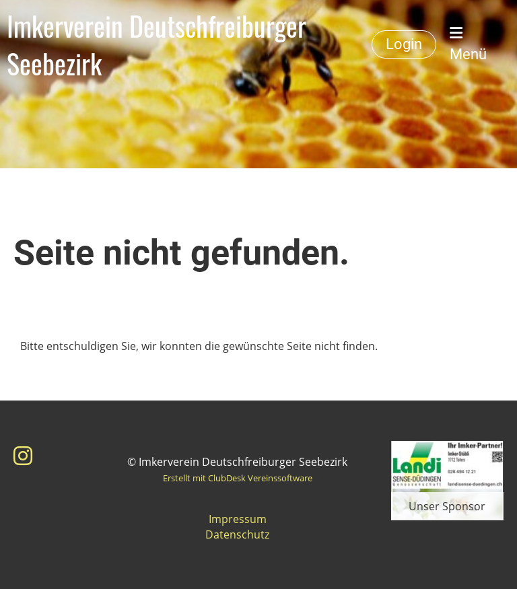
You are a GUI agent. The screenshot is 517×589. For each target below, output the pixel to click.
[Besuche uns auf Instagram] (22, 455)
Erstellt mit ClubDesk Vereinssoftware (237, 478)
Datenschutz (237, 534)
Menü (468, 44)
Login (404, 44)
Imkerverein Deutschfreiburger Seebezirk (156, 44)
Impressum (238, 519)
